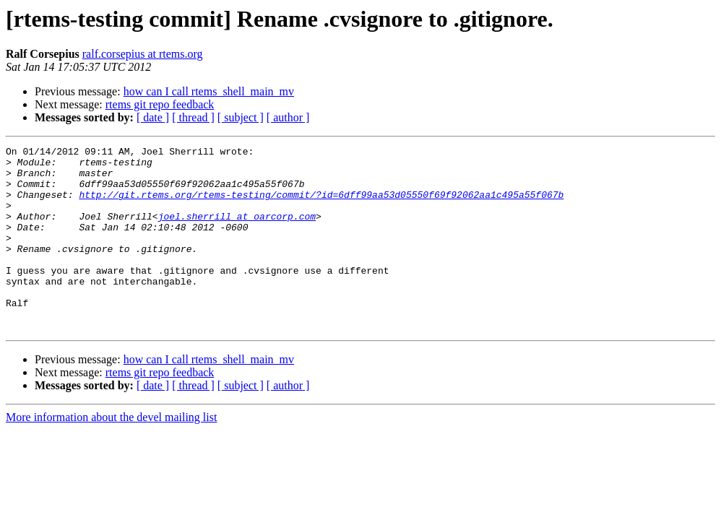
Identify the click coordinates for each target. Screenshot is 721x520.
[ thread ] (193, 117)
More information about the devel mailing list (111, 454)
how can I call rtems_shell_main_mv (209, 91)
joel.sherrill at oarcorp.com (237, 231)
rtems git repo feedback (160, 104)
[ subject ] (240, 117)
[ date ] (153, 117)
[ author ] (288, 117)
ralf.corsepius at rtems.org (142, 54)
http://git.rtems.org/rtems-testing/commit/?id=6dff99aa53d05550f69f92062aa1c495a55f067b (321, 205)
